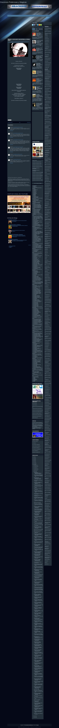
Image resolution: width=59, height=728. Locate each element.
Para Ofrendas (35, 298)
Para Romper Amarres (36, 338)
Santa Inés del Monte (47, 430)
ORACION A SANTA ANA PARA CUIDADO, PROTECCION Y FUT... (38, 685)
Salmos (34, 378)
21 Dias (46, 35)
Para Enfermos (35, 266)
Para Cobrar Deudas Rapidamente (37, 243)
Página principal (34, 160)
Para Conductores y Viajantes (37, 245)
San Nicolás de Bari (47, 383)
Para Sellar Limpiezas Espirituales (37, 345)
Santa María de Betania (48, 447)
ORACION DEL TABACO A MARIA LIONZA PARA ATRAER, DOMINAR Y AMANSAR (39, 34)
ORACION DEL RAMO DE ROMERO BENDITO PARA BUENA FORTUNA (38, 645)
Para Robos (34, 337)
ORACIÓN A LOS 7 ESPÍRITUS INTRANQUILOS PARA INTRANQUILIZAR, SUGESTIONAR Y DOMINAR (39, 80)
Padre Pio (46, 260)
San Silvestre (46, 402)
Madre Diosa (46, 203)
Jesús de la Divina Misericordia (47, 193)
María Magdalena (47, 212)
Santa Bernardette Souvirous (47, 413)
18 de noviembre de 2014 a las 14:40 (18, 139)
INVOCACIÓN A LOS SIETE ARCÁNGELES (37, 562)
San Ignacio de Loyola (48, 338)
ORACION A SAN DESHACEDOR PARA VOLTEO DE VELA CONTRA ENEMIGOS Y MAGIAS (39, 72)
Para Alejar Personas (36, 227)
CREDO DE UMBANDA (37, 699)
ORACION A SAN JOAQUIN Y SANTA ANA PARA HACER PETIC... (38, 580)
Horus (45, 175)
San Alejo (46, 286)
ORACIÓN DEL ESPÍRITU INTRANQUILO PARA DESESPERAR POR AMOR (39, 88)
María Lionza (46, 210)
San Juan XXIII (47, 358)
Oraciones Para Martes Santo (36, 413)
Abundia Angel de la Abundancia (47, 78)
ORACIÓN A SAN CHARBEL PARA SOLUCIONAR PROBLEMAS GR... (38, 650)
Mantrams (34, 194)
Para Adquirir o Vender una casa (37, 222)
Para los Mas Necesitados (36, 366)
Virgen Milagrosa (47, 506)
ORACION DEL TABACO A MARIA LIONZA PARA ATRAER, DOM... (37, 687)
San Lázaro (46, 371)
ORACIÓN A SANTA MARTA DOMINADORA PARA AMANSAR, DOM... (37, 512)
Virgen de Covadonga (48, 511)
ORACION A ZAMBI (36, 689)
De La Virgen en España (35, 444)
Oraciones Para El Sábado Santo (36, 411)
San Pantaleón (47, 389)
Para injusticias (35, 363)
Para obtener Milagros (36, 371)
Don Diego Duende (47, 143)
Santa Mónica (46, 455)
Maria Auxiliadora (47, 209)
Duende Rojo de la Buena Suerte (47, 152)
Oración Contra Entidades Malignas (38, 217)
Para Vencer (35, 355)
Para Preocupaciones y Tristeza (37, 316)
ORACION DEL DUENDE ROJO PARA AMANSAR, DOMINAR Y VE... (38, 476)
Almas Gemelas (47, 88)
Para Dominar (19, 41)
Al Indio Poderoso (47, 81)
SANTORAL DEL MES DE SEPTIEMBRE (35, 168)
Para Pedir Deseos (35, 303)
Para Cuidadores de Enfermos (37, 249)
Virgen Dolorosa (47, 503)
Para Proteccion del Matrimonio (37, 321)
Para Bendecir (35, 235)
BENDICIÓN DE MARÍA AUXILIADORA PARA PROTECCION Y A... (37, 555)
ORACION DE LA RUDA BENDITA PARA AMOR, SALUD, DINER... (37, 642)
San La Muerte (47, 365)
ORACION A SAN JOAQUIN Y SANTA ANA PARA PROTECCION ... (38, 577)
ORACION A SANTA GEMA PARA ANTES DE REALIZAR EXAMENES (38, 606)
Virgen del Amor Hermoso (47, 546)
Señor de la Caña (47, 488)
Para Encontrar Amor (36, 262)
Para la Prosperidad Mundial (37, 364)
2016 (34, 460)
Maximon (46, 217)
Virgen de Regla (47, 518)
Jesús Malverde (47, 183)
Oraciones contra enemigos (37, 209)
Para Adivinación (35, 221)
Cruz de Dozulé (47, 133)
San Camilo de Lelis (47, 300)
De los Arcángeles (34, 450)
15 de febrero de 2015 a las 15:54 (17, 154)
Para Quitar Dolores (36, 330)
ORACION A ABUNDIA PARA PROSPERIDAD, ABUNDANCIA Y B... (38, 573)
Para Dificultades (35, 254)
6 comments (21, 42)
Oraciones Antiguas (35, 196)
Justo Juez (46, 196)
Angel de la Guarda (47, 91)
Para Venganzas (35, 356)
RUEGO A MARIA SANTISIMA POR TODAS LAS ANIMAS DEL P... (38, 658)
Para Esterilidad (35, 270)
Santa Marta (46, 442)
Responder (11, 130)
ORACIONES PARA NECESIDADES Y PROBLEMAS (15, 234)
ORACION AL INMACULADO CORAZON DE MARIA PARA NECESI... (38, 600)
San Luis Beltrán (47, 368)
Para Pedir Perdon (35, 309)
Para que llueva (35, 374)
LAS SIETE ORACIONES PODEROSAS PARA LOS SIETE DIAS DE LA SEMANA (39, 95)
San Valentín (46, 405)
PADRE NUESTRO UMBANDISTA (36, 701)
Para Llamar (35, 287)
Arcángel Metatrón (47, 101)
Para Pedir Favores (35, 304)
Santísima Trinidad (47, 485)
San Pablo (46, 386)
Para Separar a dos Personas (37, 348)
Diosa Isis (46, 138)
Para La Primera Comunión (37, 279)
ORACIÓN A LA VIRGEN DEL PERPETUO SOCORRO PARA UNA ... (38, 691)
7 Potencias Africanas (48, 52)
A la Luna (46, 61)
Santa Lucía (46, 438)
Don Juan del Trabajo (47, 146)
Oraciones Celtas (35, 197)
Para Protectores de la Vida (37, 326)
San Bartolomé (47, 294)
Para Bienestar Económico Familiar (38, 236)
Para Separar (35, 347)
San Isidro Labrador (47, 340)
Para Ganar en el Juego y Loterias (37, 274)
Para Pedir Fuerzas (35, 305)
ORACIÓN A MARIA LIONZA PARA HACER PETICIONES (38, 509)
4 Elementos (46, 41)
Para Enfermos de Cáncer (36, 267)
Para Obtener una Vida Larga (37, 297)
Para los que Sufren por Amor (37, 367)
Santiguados (35, 379)
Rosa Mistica (46, 274)
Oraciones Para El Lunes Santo (36, 408)
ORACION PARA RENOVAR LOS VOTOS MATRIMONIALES (38, 575)
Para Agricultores (35, 223)
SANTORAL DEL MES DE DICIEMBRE (37, 172)
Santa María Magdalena (46, 444)
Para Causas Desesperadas (37, 240)
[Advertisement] (29, 14)
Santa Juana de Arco (47, 434)
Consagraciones (35, 189)
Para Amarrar (15, 41)
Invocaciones (35, 193)
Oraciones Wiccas (35, 200)
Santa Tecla (46, 463)
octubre (35, 467)
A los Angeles (46, 73)
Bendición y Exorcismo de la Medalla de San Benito (48, 108)
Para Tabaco (35, 352)
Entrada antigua (29, 122)
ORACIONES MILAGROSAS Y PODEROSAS (14, 224)
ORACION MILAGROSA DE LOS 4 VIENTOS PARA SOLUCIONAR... (38, 640)
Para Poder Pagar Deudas (36, 315)
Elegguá (46, 156)
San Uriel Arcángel (47, 403)
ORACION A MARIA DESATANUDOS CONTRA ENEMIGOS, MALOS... (38, 666)
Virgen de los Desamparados (47, 542)
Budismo (34, 186)
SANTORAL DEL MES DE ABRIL (36, 178)
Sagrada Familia (47, 277)
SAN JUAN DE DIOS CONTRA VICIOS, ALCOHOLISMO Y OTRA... (38, 711)
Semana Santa (34, 417)
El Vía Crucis (35, 191)
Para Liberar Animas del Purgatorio (38, 281)
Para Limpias (35, 285)
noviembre (35, 466)
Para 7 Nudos (35, 219)
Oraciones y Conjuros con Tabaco (37, 216)
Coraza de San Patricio (48, 119)
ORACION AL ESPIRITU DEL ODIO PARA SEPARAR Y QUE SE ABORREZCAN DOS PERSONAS (39, 57)
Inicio (19, 122)
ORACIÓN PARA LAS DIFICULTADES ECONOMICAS (37, 514)
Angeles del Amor (47, 94)
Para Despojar (35, 251)
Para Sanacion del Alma (36, 343)
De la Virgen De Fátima (35, 447)
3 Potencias (46, 38)
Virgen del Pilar (47, 555)
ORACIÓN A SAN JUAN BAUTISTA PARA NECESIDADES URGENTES (38, 619)
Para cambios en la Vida (36, 361)
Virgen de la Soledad (47, 530)
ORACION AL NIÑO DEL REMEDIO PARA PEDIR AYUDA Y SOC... (37, 595)
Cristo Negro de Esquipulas (47, 127)
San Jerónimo (46, 343)
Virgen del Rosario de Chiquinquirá (48, 557)
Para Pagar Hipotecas (36, 299)
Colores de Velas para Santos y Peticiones (48, 115)
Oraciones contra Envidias (36, 204)
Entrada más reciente (10, 122)
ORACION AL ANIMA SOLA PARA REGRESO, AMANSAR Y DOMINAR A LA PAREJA (39, 49)
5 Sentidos (46, 44)
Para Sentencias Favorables (37, 346)
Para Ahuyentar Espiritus (36, 224)
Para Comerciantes (35, 244)
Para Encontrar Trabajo (36, 263)
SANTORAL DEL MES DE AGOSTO (37, 166)
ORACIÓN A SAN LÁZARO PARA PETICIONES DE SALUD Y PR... (38, 542)
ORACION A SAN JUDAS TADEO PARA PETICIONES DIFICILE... (38, 682)
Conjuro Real (46, 117)
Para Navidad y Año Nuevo (36, 290)
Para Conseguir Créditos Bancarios (38, 247)
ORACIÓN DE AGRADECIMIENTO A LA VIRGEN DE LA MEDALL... (38, 473)
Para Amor (34, 230)
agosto (35, 470)
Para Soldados (35, 349)
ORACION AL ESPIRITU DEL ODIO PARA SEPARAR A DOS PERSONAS (39, 41)
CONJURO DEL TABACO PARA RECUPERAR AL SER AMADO (38, 709)
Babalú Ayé (46, 104)
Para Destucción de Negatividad (37, 253)
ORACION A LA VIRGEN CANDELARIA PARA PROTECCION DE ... (37, 560)
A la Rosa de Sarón (47, 62)
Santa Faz (46, 424)
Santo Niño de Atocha (48, 473)
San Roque (46, 399)
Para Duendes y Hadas (36, 260)
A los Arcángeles (47, 74)
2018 (34, 459)
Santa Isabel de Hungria (47, 433)
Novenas (34, 195)
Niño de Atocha (47, 232)
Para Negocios (35, 294)
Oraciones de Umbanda (36, 212)
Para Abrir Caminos (35, 220)
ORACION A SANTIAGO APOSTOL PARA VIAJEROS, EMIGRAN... (38, 621)
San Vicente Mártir (47, 408)
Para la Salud (35, 365)
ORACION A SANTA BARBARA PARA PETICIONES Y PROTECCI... (38, 669)
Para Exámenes (35, 272)
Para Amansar (35, 229)
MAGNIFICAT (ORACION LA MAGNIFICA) (38, 495)
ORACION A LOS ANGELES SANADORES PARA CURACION (38, 694)
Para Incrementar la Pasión (37, 278)
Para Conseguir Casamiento (37, 246)
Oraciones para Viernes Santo (36, 416)
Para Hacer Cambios (36, 276)
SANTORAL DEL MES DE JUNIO (36, 163)
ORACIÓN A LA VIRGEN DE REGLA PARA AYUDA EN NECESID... (38, 608)
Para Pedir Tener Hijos (36, 311)
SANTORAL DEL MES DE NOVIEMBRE (35, 170)
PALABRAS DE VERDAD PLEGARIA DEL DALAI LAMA (38, 485)
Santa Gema (46, 427)
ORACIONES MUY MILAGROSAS (13, 239)
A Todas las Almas (47, 58)
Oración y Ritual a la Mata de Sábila (38, 218)
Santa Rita (46, 458)
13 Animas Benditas (47, 28)
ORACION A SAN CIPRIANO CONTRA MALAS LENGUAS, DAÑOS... (38, 674)
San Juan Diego (47, 353)
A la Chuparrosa (47, 59)
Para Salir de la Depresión (36, 340)
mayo (35, 717)
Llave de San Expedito (48, 199)
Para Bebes (34, 234)
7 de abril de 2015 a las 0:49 (17, 159)
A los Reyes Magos (47, 76)
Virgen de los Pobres (47, 543)
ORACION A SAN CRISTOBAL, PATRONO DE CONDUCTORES (38, 570)
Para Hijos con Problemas (36, 277)
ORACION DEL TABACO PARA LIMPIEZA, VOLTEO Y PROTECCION (39, 64)
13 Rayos (46, 29)
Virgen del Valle (47, 559)
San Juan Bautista (47, 349)
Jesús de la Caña (47, 191)
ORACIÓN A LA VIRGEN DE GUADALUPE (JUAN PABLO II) (38, 504)
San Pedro (46, 392)
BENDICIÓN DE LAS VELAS (38, 530)
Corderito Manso (47, 121)
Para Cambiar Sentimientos (37, 238)
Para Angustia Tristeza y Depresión (38, 232)
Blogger (40, 183)
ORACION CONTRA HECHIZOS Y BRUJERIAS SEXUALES (38, 587)
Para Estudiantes (35, 271)
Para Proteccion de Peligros (37, 320)
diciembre (35, 465)
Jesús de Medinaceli (47, 188)
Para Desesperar (35, 250)
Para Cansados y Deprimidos (37, 239)
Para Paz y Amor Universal (36, 301)
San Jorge (46, 346)
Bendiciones (35, 185)
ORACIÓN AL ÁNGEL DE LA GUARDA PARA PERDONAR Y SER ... (38, 491)
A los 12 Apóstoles (47, 71)
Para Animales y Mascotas (36, 233)
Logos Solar (46, 201)
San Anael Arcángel (47, 289)
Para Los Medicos (35, 288)
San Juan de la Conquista (47, 362)
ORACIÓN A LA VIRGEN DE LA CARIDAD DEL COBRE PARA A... (38, 501)
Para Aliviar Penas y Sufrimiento (37, 228)
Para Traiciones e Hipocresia (37, 354)
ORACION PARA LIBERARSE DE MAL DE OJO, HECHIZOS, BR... (38, 592)
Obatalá (46, 249)
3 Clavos (46, 37)
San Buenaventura (47, 299)
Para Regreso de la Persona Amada (38, 336)
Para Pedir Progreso (36, 310)
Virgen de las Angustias (48, 532)
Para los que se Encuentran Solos (37, 369)
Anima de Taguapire (47, 97)
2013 (34, 464)
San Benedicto (47, 296)
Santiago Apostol (47, 470)
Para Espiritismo (35, 268)
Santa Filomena (47, 425)
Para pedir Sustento (36, 372)
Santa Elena (46, 421)
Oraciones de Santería (36, 211)
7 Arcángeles (46, 46)
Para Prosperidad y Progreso (37, 319)
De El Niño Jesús (34, 441)
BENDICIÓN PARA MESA (37, 502)
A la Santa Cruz (47, 64)
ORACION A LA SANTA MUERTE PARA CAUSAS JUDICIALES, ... (38, 677)
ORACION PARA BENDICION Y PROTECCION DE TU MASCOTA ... (38, 664)
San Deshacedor (47, 319)
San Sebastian (47, 400)
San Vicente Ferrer (47, 406)
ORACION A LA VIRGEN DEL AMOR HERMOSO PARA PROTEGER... (38, 534)
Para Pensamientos (35, 313)
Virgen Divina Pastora (48, 501)
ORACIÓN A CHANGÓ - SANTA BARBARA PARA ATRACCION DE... (38, 498)
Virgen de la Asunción (48, 520)
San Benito (46, 297)
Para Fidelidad (35, 273)
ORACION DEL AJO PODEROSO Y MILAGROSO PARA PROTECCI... (38, 637)
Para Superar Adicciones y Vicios (37, 350)
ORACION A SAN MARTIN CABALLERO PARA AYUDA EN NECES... (38, 603)
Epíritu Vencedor (47, 158)
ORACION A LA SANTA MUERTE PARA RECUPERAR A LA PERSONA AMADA (19, 40)
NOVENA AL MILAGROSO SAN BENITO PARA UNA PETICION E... (38, 558)
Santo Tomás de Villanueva (47, 482)
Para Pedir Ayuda (35, 302)
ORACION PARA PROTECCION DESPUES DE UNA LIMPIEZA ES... (38, 590)
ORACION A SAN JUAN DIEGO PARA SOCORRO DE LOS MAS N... (38, 565)
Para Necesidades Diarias (36, 291)
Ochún (46, 252)
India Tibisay (46, 178)
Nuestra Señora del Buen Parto (47, 243)
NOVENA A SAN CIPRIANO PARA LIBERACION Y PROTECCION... (37, 661)
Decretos (34, 190)
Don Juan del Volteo (47, 148)
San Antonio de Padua (48, 292)
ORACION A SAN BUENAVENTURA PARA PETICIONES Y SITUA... (37, 478)
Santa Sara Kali (47, 461)
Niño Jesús (46, 226)
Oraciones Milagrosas (36, 199)
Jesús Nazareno (47, 185)
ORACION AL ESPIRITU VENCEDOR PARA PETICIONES (37, 545)
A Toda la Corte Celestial (47, 56)
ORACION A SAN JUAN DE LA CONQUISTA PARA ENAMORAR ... (38, 671)
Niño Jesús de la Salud (48, 230)
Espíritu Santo (47, 169)
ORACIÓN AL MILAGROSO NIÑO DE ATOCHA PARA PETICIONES (37, 527)
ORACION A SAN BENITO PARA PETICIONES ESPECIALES (38, 547)
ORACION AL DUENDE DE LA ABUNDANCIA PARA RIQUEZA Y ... (38, 483)
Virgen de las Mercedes (48, 537)
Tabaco (46, 496)
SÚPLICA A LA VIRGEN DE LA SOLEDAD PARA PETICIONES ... (38, 507)
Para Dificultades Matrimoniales (37, 255)
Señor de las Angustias (48, 490)
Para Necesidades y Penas (37, 293)
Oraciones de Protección (36, 210)
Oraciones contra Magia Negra (37, 205)
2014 (34, 463)
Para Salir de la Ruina (36, 341)
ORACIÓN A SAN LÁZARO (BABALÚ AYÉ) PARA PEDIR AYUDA (38, 537)
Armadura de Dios (47, 102)
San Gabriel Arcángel (47, 333)
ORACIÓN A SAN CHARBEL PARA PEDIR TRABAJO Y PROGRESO (38, 648)
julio (34, 471)
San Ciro (46, 313)
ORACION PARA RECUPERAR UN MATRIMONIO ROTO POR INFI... (38, 585)
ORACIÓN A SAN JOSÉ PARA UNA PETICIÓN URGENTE (38, 523)
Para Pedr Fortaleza (36, 312)
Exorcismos (34, 192)
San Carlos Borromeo (48, 302)
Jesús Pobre (46, 186)
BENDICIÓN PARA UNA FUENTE (38, 529)
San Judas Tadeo (47, 363)
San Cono (46, 316)
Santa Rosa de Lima (47, 460)
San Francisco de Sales (48, 331)
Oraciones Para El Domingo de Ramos (37, 406)
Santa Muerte (17, 42)
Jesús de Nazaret (47, 189)
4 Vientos (46, 43)
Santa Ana (46, 411)
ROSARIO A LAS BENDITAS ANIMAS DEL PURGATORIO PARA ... (38, 627)
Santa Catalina (47, 416)
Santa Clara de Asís (47, 418)
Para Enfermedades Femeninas (37, 265)
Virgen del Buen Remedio (47, 548)
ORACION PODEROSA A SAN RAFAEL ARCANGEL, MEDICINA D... (38, 704)
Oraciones (12, 41)
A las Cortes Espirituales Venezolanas (46, 70)
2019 (34, 458)
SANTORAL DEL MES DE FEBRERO (37, 175)
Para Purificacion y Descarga (37, 328)
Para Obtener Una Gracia (36, 296)
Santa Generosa (47, 428)
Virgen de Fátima (47, 513)
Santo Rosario (47, 480)
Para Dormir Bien (35, 259)
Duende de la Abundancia (46, 154)
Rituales (34, 377)
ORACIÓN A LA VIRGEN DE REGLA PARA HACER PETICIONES (38, 613)
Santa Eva (46, 422)
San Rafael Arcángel (47, 395)
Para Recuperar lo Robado (36, 335)
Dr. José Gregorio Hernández (47, 150)
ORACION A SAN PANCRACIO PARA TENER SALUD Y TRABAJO (38, 517)
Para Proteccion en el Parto (37, 322)
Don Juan (46, 144)
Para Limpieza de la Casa (36, 286)
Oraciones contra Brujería (36, 202)
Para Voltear (35, 359)
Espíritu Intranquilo (47, 167)
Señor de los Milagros (48, 492)
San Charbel (46, 308)
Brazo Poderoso (47, 110)
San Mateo (46, 379)
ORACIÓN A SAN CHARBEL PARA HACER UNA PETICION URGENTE (38, 653)
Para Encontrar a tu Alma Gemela (37, 264)
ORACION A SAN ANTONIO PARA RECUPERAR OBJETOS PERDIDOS (37, 552)
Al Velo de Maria (47, 84)
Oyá (45, 258)
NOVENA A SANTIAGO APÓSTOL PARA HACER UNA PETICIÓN (38, 616)
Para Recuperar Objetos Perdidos (37, 333)
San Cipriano (46, 309)
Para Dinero (34, 256)
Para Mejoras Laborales (36, 289)
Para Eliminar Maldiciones (36, 261)
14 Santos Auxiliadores (48, 31)
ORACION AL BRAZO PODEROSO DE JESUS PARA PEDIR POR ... (38, 611)
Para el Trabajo (35, 362)
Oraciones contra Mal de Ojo (37, 206)
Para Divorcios (35, 257)
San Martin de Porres (47, 377)
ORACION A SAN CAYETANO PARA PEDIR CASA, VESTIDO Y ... (38, 635)
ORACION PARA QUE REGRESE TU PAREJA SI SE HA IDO (38, 632)
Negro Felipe (46, 223)
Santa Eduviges (47, 419)
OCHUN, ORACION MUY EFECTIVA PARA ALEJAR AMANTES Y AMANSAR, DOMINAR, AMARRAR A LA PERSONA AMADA (19, 236)
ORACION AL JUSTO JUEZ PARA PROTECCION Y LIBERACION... (37, 656)
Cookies (10, 247)
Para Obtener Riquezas (36, 295)
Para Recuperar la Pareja (24, 41)
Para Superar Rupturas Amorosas (37, 351)
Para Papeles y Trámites (36, 300)
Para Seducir (35, 344)
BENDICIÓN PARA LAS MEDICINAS (37, 532)
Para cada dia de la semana (37, 360)
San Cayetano (47, 304)
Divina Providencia (47, 141)
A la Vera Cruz (47, 65)
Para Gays (34, 275)
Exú (45, 172)
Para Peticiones (35, 314)
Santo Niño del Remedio (47, 478)
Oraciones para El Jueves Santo (36, 414)
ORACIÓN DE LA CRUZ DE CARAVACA (37, 489)
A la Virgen (46, 67)
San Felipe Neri (47, 326)
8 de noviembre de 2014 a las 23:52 (18, 127)
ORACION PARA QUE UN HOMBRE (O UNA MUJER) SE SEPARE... (38, 624)
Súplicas (34, 380)
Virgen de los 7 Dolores (48, 539)
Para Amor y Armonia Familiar (37, 231)
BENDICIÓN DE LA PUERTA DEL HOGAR (38, 519)
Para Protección (35, 323)
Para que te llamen (35, 376)
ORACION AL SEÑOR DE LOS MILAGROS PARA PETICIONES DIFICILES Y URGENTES (39, 104)
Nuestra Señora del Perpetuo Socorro (47, 245)
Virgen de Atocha (47, 509)
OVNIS (9, 229)
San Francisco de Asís (48, 329)
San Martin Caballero (47, 375)
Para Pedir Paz (35, 308)
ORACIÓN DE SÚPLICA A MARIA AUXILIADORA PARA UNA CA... (38, 540)
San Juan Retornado (47, 356)
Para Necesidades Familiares (37, 292)
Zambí (45, 562)
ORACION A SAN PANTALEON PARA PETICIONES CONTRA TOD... (38, 567)
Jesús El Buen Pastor (47, 181)
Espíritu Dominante (47, 166)
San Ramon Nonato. (47, 397)
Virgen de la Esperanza (48, 524)
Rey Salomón (46, 269)
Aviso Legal (10, 246)
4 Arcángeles (46, 40)
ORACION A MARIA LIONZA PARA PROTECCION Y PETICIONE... (38, 679)
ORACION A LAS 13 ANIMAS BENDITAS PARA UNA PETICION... (38, 598)
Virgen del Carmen (47, 550)
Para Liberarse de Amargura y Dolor (38, 282)
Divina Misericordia (47, 140)
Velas (34, 381)
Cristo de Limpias (47, 130)
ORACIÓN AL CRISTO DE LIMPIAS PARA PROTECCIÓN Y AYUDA (38, 550)
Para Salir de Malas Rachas (37, 339)
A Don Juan (46, 54)
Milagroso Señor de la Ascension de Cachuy (48, 219)
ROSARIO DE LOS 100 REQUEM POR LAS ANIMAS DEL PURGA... (38, 629)
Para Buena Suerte (35, 237)
